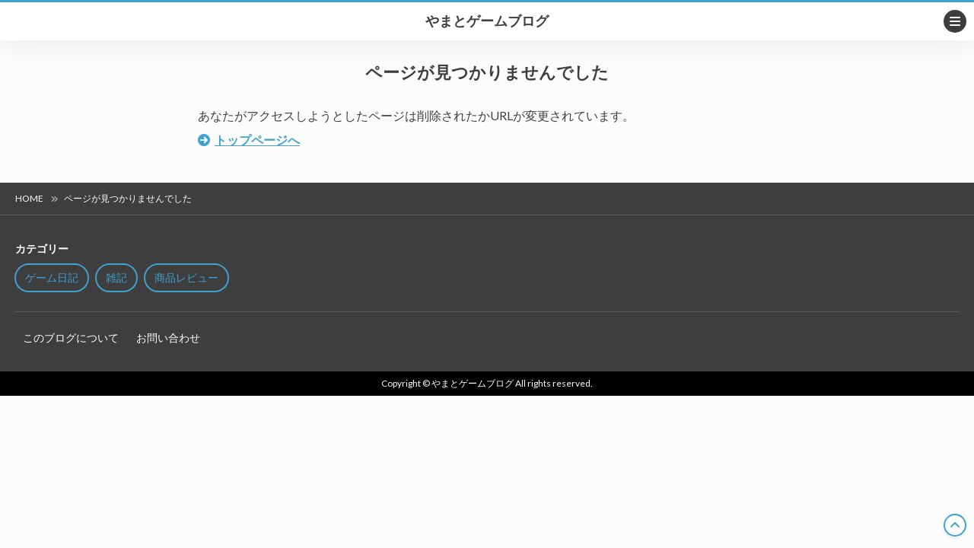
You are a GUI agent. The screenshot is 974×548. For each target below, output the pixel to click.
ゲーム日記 (51, 277)
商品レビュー (186, 277)
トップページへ (257, 139)
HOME (29, 198)
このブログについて (71, 337)
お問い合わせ (168, 337)
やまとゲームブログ (487, 21)
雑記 (116, 277)
